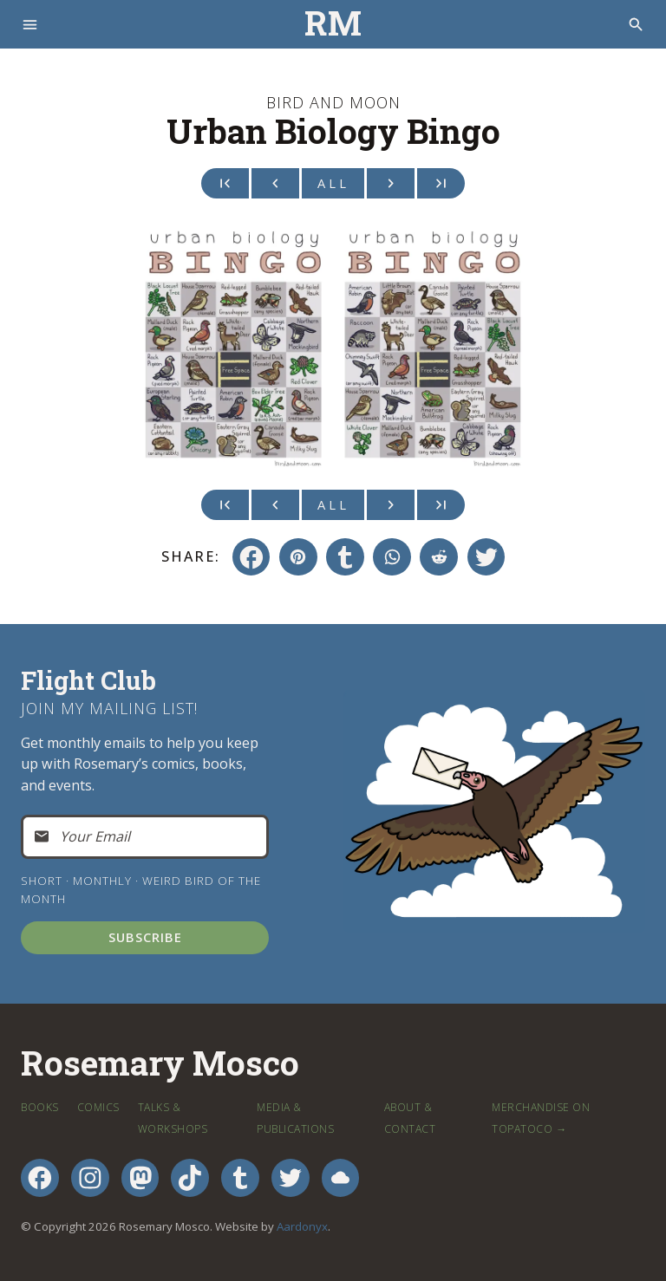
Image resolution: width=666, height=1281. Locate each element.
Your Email (95, 836)
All (333, 183)
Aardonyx (302, 1226)
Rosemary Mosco (160, 1064)
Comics (98, 1107)
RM (333, 24)
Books (40, 1107)
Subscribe (145, 937)
